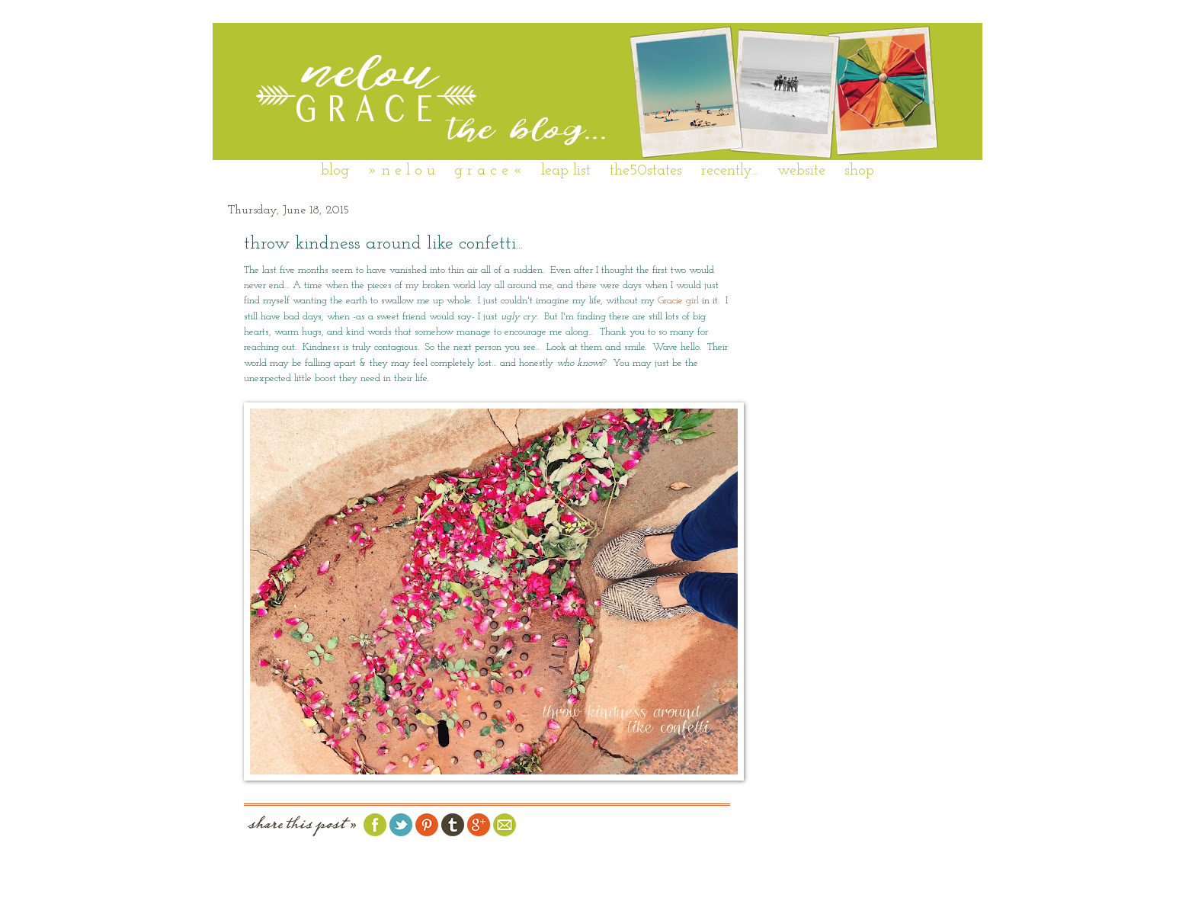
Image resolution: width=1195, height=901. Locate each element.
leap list (566, 170)
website (801, 170)
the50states (646, 170)
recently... (729, 170)
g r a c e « (488, 170)
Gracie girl (678, 301)
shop (859, 170)
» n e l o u (401, 170)
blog (335, 170)
